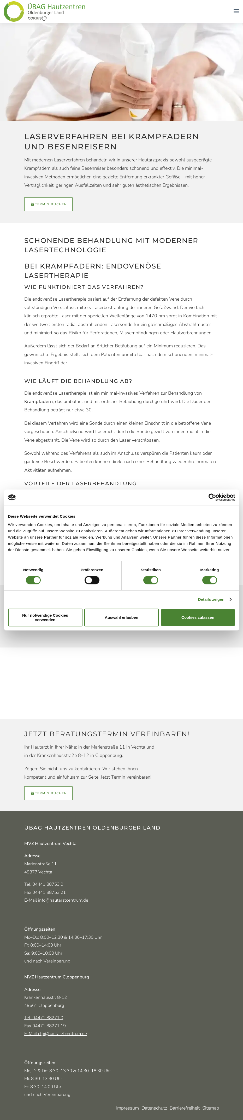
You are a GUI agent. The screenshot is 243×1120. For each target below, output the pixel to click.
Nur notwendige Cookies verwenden (45, 617)
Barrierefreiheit (185, 1108)
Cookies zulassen (197, 617)
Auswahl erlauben (121, 617)
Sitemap (210, 1108)
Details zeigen (211, 599)
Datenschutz (154, 1108)
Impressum (127, 1108)
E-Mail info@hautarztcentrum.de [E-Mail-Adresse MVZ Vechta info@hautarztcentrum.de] (56, 900)
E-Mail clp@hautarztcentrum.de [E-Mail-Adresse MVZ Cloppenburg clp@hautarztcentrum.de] (55, 1034)
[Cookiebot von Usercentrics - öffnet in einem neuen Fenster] (212, 497)
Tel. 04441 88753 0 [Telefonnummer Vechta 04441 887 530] (43, 884)
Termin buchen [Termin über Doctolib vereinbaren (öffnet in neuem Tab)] (51, 204)
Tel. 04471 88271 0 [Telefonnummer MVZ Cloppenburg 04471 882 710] (43, 1018)
